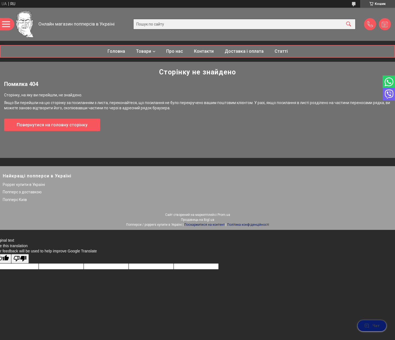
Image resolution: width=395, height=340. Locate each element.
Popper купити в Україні (24, 184)
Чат (372, 325)
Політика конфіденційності (248, 225)
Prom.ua (224, 215)
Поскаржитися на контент (204, 225)
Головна (116, 51)
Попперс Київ (15, 199)
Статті (281, 51)
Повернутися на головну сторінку (52, 124)
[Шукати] (348, 24)
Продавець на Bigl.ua (197, 220)
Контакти (204, 51)
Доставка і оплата (244, 51)
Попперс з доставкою (22, 192)
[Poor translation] (20, 259)
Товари (143, 51)
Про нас (174, 51)
